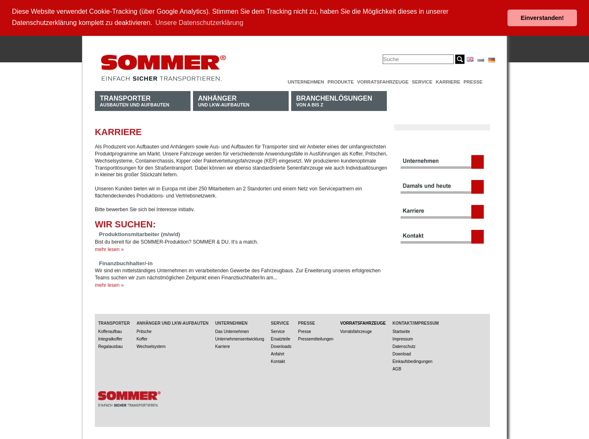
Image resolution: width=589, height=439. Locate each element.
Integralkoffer (110, 338)
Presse (473, 81)
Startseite (401, 330)
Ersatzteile (280, 338)
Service (422, 81)
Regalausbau (110, 345)
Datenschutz (404, 345)
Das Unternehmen (232, 330)
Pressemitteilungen (316, 338)
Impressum (402, 338)
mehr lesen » (109, 249)
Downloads (281, 345)
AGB (396, 368)
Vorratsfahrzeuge (382, 81)
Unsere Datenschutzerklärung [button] (200, 22)
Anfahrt (277, 353)
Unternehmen (306, 81)
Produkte (340, 81)
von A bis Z (334, 100)
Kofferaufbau (110, 330)
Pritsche (143, 330)
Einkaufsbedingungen (412, 360)
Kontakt (278, 360)
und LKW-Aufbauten (224, 100)
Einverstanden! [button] (542, 18)
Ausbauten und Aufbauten (134, 100)
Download (401, 353)
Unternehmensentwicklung (239, 338)
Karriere (448, 81)
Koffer (142, 338)
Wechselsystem (151, 345)
